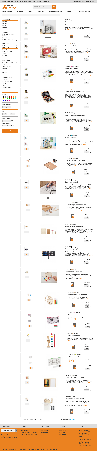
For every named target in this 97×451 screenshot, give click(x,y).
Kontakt (92, 1)
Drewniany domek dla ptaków (74, 272)
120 (74, 419)
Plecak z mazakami (70, 138)
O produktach (44, 430)
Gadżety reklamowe (8, 15)
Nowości (30, 11)
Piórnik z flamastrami (74, 315)
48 (70, 419)
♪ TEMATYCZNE (19, 15)
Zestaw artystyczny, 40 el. (72, 249)
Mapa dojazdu (63, 434)
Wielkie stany (70, 11)
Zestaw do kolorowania (71, 68)
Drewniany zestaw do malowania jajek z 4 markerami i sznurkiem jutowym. (79, 298)
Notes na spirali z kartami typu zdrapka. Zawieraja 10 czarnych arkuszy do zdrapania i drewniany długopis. (80, 164)
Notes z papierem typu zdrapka (76, 160)
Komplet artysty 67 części (72, 46)
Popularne (20, 11)
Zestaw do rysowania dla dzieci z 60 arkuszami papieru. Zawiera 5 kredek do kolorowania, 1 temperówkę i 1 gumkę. (79, 209)
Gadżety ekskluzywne (55, 11)
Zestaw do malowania (73, 335)
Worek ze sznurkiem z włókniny (74, 22)
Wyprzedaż (41, 11)
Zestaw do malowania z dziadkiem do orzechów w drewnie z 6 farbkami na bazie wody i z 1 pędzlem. (80, 339)
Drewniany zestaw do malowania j (77, 294)
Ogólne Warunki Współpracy (29, 432)
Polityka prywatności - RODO (29, 434)
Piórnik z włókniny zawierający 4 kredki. (79, 360)
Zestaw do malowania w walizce (74, 91)
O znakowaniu (44, 432)
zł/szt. (87, 33)
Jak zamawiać (77, 1)
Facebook (62, 432)
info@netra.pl (87, 445)
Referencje (85, 1)
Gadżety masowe (7, 11)
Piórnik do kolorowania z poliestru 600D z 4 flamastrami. (79, 318)
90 (72, 419)
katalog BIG (28, 15)
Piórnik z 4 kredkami (75, 357)
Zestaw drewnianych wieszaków (74, 399)
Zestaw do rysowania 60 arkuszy (76, 205)
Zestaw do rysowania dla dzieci (74, 226)
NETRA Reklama (83, 430)
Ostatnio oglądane (84, 11)
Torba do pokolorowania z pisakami (75, 115)
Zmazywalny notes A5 (71, 182)
